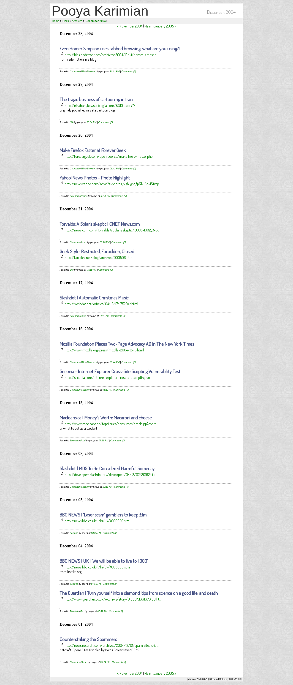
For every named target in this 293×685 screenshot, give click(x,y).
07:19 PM (92, 270)
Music (83, 316)
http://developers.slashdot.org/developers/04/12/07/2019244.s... (111, 474)
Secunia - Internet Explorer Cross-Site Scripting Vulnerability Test (120, 371)
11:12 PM (115, 71)
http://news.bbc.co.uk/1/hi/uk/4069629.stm (97, 521)
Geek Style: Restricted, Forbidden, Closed (97, 251)
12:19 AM (107, 487)
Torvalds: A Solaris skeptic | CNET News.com (100, 224)
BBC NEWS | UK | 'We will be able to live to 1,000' (104, 561)
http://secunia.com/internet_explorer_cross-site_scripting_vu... (108, 377)
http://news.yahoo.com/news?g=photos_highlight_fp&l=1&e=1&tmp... (113, 184)
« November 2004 (129, 26)
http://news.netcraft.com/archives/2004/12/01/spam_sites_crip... (112, 645)
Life (71, 122)
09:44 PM (115, 362)
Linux (84, 242)
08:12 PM (107, 390)
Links (65, 21)
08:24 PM (105, 662)
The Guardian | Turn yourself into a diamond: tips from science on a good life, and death (139, 593)
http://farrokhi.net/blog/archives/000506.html (99, 257)
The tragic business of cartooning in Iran (96, 99)
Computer (75, 71)
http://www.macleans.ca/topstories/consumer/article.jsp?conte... (111, 423)
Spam (84, 662)
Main (147, 26)
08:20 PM (105, 242)
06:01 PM (105, 196)
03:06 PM (96, 533)
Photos (83, 196)
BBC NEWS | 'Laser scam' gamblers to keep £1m (103, 514)
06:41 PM (115, 168)
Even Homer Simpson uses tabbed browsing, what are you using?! (119, 48)
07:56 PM (96, 584)
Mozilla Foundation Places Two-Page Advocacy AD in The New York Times (127, 344)
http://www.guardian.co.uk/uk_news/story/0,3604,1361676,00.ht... (113, 599)
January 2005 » (164, 26)
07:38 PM (104, 440)
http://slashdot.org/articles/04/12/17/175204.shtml (101, 304)
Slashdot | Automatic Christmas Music (94, 297)
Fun (82, 611)
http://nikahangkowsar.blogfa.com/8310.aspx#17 (100, 105)
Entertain (74, 196)
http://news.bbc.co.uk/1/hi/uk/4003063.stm (97, 567)
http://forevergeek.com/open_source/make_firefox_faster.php (109, 156)
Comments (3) (129, 71)
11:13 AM (104, 316)
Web (83, 71)
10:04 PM (92, 122)
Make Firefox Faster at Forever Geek (93, 150)
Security (85, 390)
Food (83, 440)
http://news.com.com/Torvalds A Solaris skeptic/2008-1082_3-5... (112, 230)
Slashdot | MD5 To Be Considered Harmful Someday (107, 468)
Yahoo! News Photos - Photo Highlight (95, 177)
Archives (77, 21)
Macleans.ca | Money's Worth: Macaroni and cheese (106, 417)
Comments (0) (105, 122)
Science (74, 533)
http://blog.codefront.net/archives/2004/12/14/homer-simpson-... (112, 54)
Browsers (92, 71)
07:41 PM (102, 611)
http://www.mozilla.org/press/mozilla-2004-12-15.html (104, 350)
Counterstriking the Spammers (88, 639)
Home (55, 21)
